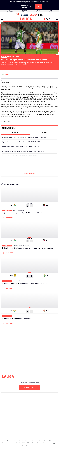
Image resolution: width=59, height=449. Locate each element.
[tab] (15, 132)
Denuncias (9, 440)
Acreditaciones (25, 440)
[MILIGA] (56, 19)
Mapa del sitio (17, 440)
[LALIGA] (26, 19)
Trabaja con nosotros (36, 440)
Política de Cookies (25, 445)
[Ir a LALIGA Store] (29, 14)
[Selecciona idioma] (48, 18)
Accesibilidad (22, 442)
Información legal (31, 442)
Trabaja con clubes (47, 440)
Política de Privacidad (42, 442)
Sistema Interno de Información (10, 442)
